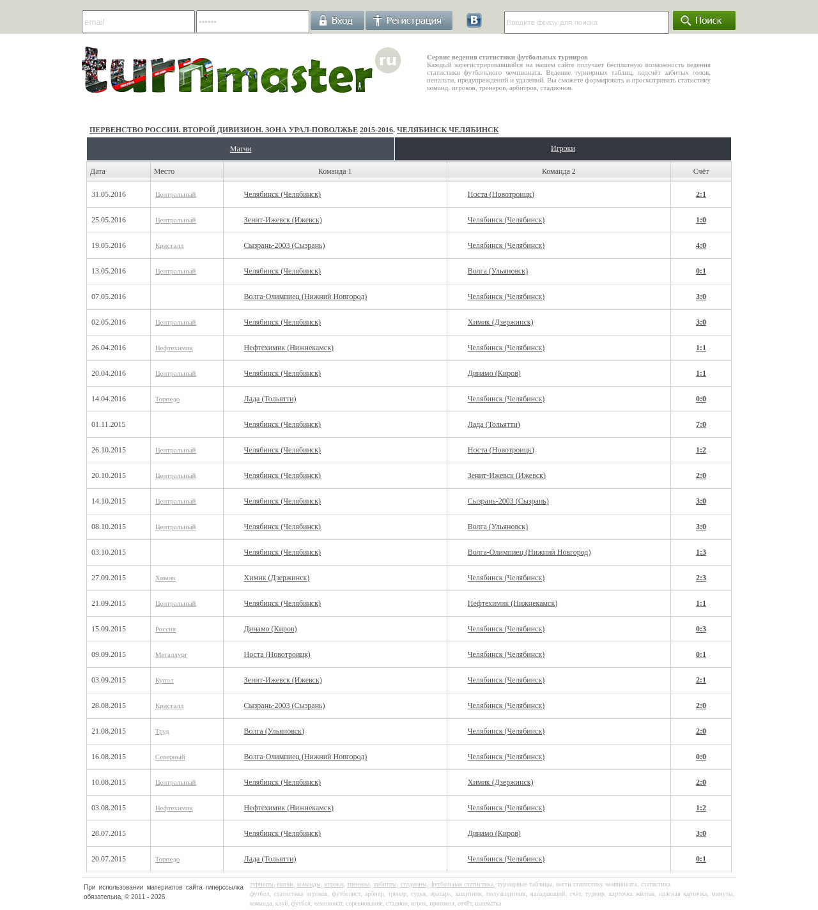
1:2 (701, 449)
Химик (165, 578)
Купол (164, 680)
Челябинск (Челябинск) (282, 194)
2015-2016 (376, 129)
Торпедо (167, 399)
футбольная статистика (461, 884)
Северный (170, 756)
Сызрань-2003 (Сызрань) (284, 245)
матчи (285, 884)
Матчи (240, 148)
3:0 (701, 296)
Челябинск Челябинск (447, 129)
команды (309, 884)
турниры (262, 884)
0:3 (701, 628)
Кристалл (169, 245)
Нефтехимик (174, 347)
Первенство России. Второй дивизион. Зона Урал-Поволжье (223, 129)
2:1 (701, 194)
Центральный (175, 194)
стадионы (413, 884)
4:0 (701, 245)
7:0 (701, 424)
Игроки (563, 148)
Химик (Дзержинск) (501, 322)
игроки (334, 884)
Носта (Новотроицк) (501, 194)
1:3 (701, 552)
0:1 (701, 270)
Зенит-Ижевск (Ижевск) (283, 219)
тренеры (358, 884)
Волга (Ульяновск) (498, 270)
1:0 (701, 219)
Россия (165, 629)
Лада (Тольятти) (270, 398)
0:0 (701, 398)
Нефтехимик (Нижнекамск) (289, 347)
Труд (162, 731)
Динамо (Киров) (494, 373)
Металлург (171, 654)
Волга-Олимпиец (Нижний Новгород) (305, 296)
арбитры (384, 884)
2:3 (701, 577)
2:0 (701, 475)
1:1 (701, 347)
